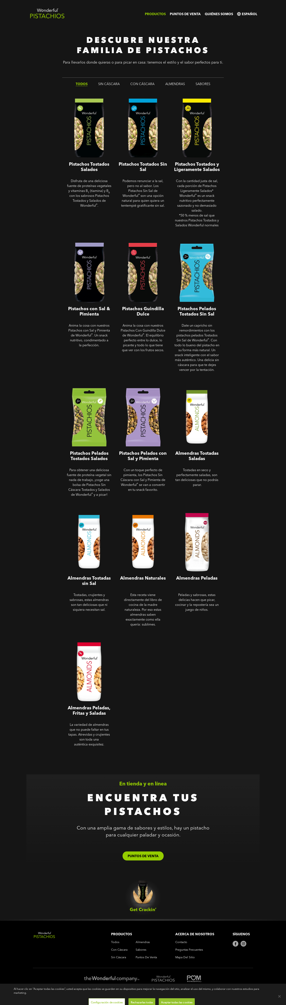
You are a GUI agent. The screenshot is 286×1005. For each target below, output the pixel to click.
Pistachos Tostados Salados (85, 93)
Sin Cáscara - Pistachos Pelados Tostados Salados (88, 385)
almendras (175, 84)
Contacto (181, 942)
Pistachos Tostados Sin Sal (138, 93)
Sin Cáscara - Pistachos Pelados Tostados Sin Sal (196, 240)
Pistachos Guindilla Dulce (137, 237)
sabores (203, 84)
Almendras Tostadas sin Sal (81, 507)
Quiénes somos (219, 14)
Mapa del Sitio (185, 957)
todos (82, 84)
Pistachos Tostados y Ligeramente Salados (187, 96)
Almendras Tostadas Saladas (192, 382)
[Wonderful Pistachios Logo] (47, 17)
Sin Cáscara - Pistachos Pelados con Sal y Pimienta (142, 385)
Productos (155, 14)
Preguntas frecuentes (189, 949)
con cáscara (142, 84)
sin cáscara (109, 84)
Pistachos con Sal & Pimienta (86, 237)
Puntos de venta (185, 14)
